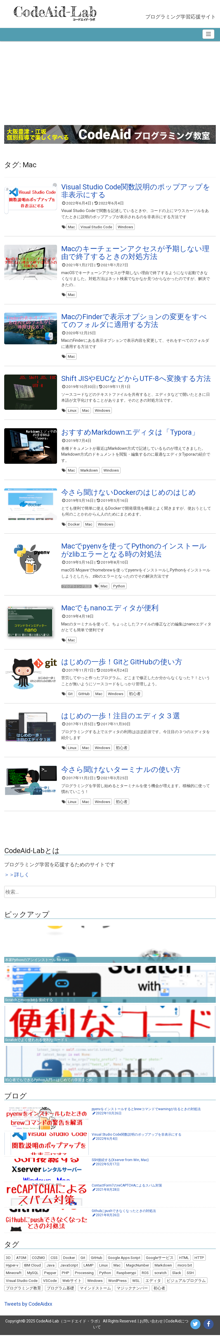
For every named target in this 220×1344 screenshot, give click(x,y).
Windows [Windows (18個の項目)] (95, 1289)
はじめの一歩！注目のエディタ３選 (120, 723)
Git (70, 700)
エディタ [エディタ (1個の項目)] (153, 1289)
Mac (71, 227)
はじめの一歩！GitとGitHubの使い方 (121, 668)
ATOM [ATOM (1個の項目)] (21, 1266)
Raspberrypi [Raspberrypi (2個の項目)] (126, 1281)
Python (127, 591)
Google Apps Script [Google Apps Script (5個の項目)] (124, 1266)
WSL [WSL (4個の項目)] (136, 1289)
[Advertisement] (110, 83)
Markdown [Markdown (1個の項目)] (163, 1274)
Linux (72, 413)
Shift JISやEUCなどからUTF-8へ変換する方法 (136, 380)
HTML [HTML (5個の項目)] (184, 1266)
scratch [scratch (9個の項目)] (160, 1281)
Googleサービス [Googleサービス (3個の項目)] (160, 1266)
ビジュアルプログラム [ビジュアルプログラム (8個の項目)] (186, 1289)
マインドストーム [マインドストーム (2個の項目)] (95, 1297)
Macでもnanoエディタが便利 (110, 613)
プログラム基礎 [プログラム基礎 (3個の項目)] (60, 1297)
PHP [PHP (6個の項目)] (65, 1281)
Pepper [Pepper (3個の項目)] (50, 1281)
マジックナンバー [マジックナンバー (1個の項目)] (132, 1297)
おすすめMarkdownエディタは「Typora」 (130, 435)
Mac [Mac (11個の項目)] (116, 1274)
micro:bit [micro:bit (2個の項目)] (185, 1274)
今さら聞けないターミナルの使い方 (121, 777)
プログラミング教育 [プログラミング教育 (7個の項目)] (23, 1297)
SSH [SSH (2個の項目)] (190, 1281)
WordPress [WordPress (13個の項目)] (117, 1289)
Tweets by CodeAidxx (28, 1313)
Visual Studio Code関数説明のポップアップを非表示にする (135, 191)
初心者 (135, 700)
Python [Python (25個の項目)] (105, 1281)
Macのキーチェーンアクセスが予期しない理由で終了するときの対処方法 (135, 253)
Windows (125, 227)
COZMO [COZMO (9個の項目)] (38, 1266)
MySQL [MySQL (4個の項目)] (33, 1281)
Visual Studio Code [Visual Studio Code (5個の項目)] (21, 1289)
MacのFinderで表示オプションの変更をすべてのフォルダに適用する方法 (134, 322)
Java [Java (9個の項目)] (50, 1274)
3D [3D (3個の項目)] (8, 1266)
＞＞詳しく (16, 883)
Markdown (89, 473)
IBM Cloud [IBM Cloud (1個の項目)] (32, 1274)
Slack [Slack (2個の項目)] (176, 1281)
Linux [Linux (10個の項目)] (103, 1274)
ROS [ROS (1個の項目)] (145, 1281)
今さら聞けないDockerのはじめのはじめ (128, 496)
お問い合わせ (151, 1330)
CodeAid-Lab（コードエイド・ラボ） (69, 1330)
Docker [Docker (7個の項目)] (69, 1266)
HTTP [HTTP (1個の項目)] (199, 1266)
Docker (74, 528)
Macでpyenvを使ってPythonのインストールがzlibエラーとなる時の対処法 (134, 555)
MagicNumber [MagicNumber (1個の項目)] (137, 1274)
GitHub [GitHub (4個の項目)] (96, 1266)
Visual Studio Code (96, 227)
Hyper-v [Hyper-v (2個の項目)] (12, 1274)
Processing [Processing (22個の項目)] (84, 1281)
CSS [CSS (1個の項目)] (54, 1266)
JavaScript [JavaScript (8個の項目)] (69, 1274)
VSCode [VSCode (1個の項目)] (50, 1289)
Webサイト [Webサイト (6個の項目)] (72, 1289)
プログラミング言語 (80, 591)
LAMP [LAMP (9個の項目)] (89, 1274)
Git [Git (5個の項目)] (83, 1266)
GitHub (84, 700)
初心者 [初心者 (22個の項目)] (159, 1297)
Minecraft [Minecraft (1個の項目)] (14, 1281)
